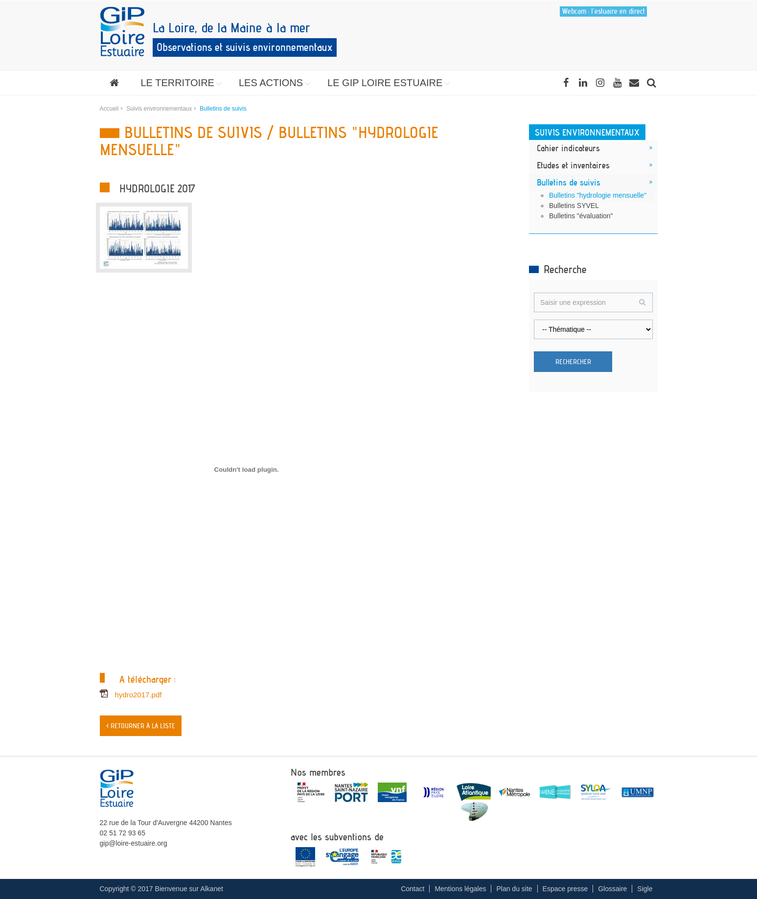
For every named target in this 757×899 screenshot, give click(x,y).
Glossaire (612, 889)
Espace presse (565, 889)
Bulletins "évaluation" (581, 216)
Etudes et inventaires (573, 165)
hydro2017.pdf (138, 695)
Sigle (644, 889)
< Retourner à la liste (140, 726)
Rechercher (573, 362)
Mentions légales (460, 889)
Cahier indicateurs (568, 147)
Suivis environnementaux (159, 108)
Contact (412, 889)
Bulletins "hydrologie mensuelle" (597, 195)
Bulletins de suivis (568, 182)
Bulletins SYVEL (574, 205)
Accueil (109, 108)
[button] (179, 82)
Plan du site (514, 889)
